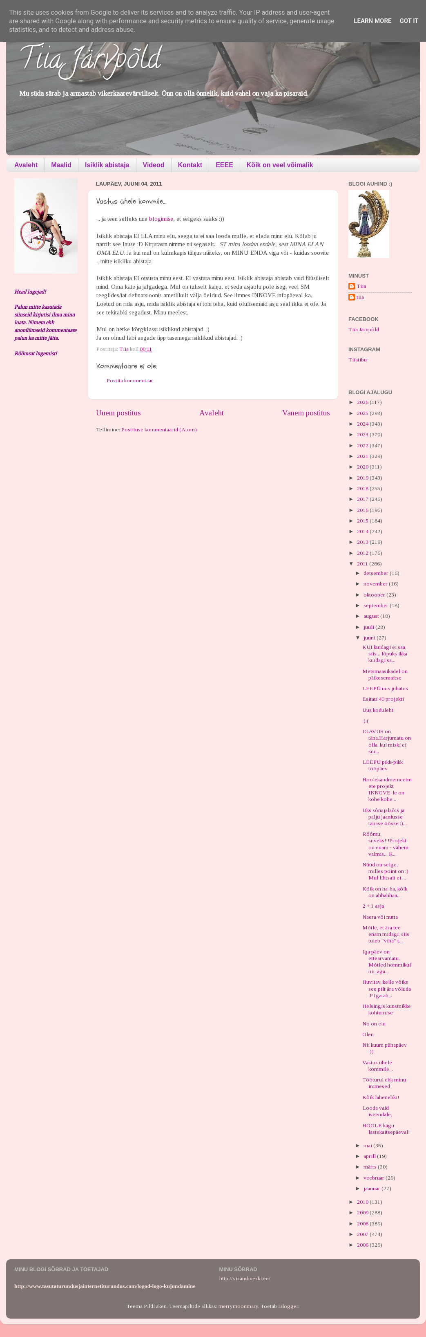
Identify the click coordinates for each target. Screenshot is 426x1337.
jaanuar (372, 1188)
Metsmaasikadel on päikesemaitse (385, 674)
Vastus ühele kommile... (377, 1065)
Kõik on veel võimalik (280, 165)
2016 (363, 510)
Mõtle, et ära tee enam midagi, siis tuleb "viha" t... (385, 934)
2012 (363, 553)
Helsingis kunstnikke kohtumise (386, 1009)
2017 (363, 499)
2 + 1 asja (373, 906)
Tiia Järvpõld (89, 62)
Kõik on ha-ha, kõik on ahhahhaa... (384, 892)
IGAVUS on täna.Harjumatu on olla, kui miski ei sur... (386, 741)
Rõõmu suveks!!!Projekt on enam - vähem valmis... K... (385, 844)
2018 (363, 488)
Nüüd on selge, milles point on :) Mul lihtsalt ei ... (385, 871)
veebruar (375, 1178)
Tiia (361, 286)
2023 (363, 434)
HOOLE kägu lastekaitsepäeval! (386, 1128)
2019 (363, 478)
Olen (368, 1034)
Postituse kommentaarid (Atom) (159, 429)
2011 (363, 564)
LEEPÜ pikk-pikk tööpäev (382, 765)
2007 (363, 1234)
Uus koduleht (377, 710)
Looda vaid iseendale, (377, 1111)
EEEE (224, 165)
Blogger (288, 1306)
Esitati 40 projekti (383, 699)
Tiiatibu (357, 360)
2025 (363, 413)
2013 (363, 542)
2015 (363, 521)
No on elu (374, 1024)
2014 (363, 531)
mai (368, 1145)
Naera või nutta (380, 917)
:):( (365, 721)
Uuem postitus (118, 412)
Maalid (61, 165)
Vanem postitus (306, 412)
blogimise (161, 218)
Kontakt (190, 165)
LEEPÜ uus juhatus (385, 688)
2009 (363, 1212)
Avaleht (26, 165)
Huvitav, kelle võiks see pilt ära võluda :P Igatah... (386, 988)
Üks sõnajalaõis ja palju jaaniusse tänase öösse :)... (384, 816)
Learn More (372, 21)
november (376, 584)
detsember (377, 573)
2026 (363, 402)
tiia (360, 297)
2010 (363, 1202)
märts (371, 1167)
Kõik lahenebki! (380, 1097)
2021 (363, 456)
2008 (363, 1223)
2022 (363, 445)
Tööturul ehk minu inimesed (384, 1083)
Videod (154, 165)
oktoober (375, 595)
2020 (363, 467)
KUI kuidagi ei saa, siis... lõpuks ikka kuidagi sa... (384, 653)
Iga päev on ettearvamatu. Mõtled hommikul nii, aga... (386, 962)
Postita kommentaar (130, 380)
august (372, 616)
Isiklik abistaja (107, 165)
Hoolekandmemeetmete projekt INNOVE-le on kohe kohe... (387, 789)
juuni (370, 638)
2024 (363, 424)
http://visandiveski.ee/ (244, 1278)
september (377, 605)
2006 (363, 1245)
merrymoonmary (238, 1306)
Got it (408, 21)
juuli (369, 627)
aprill (370, 1156)
